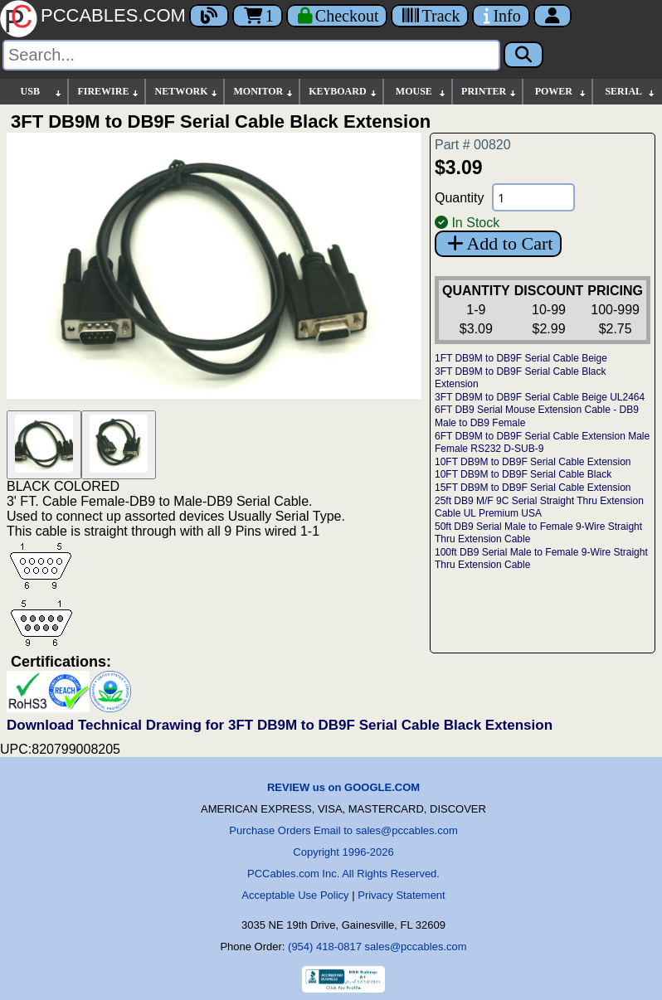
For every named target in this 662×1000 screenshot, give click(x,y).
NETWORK (186, 91)
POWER (561, 91)
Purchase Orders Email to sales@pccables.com (343, 830)
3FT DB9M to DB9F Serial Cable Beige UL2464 (540, 397)
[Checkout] (337, 15)
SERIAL (630, 91)
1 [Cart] (257, 16)
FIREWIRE (108, 91)
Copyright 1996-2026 (343, 852)
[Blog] (209, 15)
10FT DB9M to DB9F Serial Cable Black (523, 474)
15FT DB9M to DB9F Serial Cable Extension (533, 487)
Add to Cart (498, 243)
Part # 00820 (473, 145)
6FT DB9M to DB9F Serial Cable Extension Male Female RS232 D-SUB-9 (542, 442)
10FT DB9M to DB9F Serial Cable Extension (533, 462)
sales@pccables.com (416, 946)
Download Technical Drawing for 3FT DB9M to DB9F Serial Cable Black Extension (279, 725)
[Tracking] (430, 15)
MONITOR (263, 91)
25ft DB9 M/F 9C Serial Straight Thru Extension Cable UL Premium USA (539, 507)
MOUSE (421, 91)
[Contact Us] (500, 15)
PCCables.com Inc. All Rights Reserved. (343, 873)
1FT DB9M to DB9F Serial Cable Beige (521, 358)
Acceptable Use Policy (294, 895)
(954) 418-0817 (325, 946)
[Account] (552, 15)
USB (42, 91)
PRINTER (489, 91)
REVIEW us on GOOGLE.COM (343, 787)
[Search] (251, 55)
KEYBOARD (343, 91)
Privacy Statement (401, 895)
